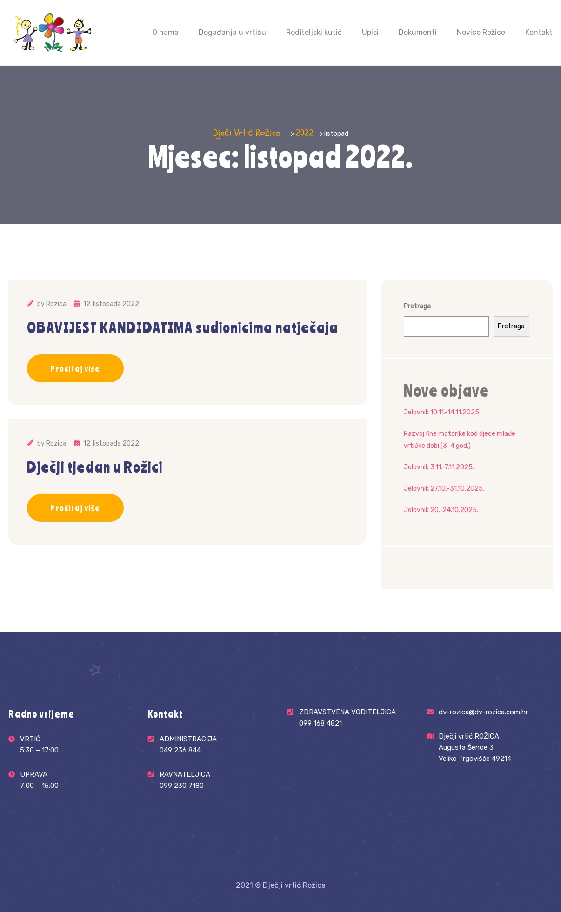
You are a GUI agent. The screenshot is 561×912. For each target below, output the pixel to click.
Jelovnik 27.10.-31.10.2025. (444, 489)
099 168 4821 (320, 722)
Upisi (370, 32)
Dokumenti (418, 32)
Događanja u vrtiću (232, 32)
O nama (165, 32)
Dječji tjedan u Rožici (95, 467)
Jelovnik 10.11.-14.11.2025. (442, 412)
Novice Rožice (481, 32)
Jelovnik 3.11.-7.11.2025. (439, 467)
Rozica (56, 304)
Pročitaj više (75, 368)
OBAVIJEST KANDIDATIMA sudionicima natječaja (182, 327)
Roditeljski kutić (314, 32)
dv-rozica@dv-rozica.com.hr (483, 712)
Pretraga (417, 306)
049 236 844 (180, 749)
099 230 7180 (182, 785)
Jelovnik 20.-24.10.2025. (441, 510)
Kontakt (539, 32)
